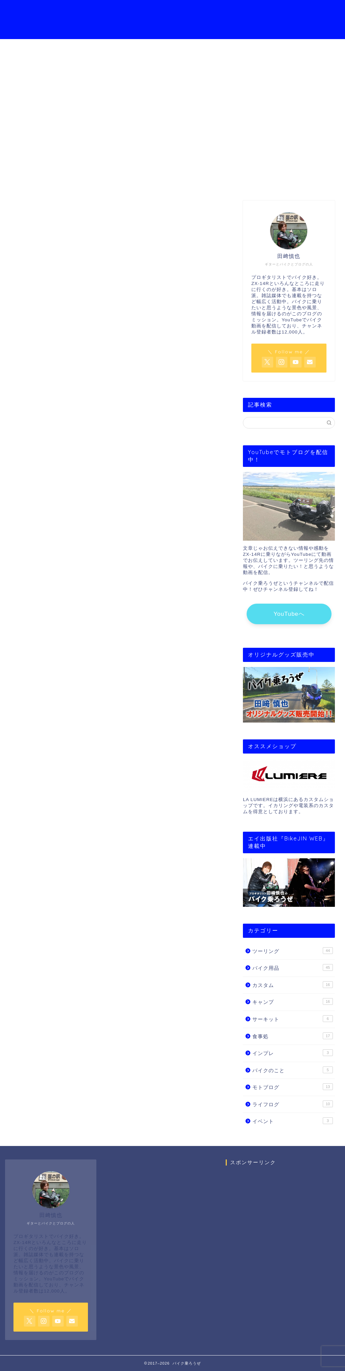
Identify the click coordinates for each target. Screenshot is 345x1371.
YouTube (172, 129)
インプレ (292, 1052)
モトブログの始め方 (225, 10)
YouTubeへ (289, 614)
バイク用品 (292, 967)
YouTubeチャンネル (164, 10)
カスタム (292, 984)
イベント (292, 1120)
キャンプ (292, 1001)
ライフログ (292, 1104)
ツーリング (292, 950)
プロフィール (112, 10)
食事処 (292, 1035)
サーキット (292, 1018)
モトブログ (292, 1086)
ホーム (77, 10)
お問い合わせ (276, 10)
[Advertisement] (283, 1234)
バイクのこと (292, 1069)
